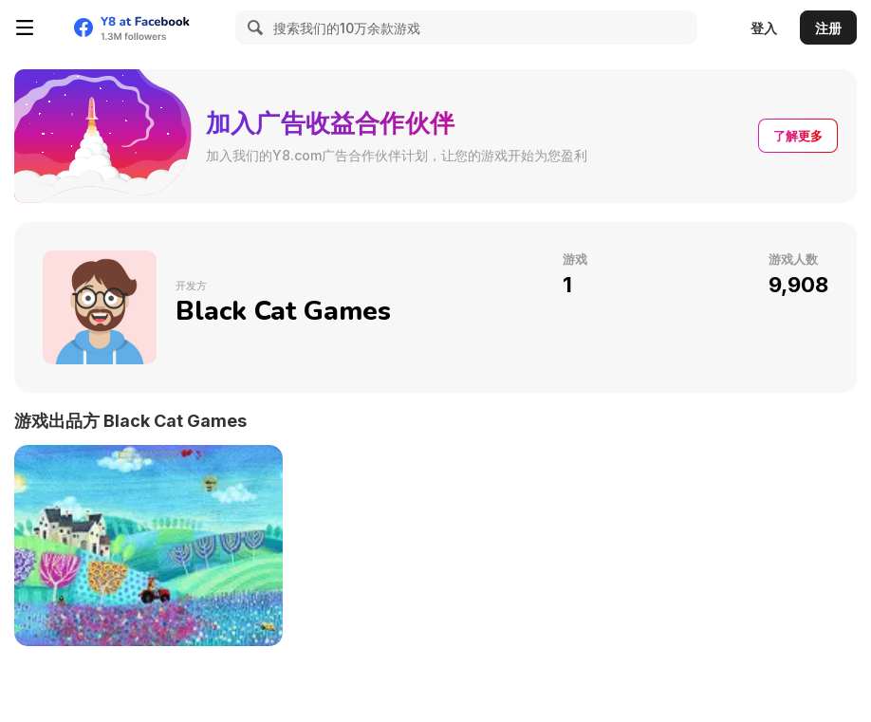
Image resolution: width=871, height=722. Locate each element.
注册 (828, 28)
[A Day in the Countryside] (148, 545)
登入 (764, 28)
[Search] (252, 27)
